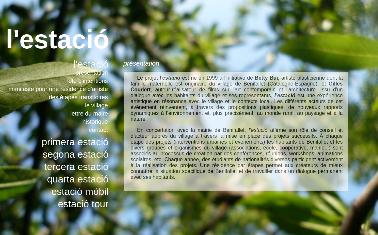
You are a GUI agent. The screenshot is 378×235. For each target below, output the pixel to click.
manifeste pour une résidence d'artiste (58, 89)
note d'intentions (86, 81)
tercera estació (76, 166)
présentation (91, 73)
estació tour (83, 203)
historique (95, 121)
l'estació (90, 64)
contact (98, 130)
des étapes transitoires (78, 97)
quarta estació (77, 179)
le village (96, 105)
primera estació (74, 141)
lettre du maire (89, 113)
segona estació (76, 154)
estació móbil (79, 191)
